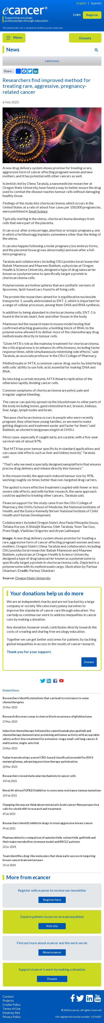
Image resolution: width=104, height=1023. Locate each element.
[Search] (96, 50)
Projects (8, 1000)
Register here (52, 899)
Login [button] (77, 14)
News (12, 49)
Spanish (96, 3)
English (81, 3)
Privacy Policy (12, 1017)
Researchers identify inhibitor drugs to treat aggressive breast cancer (48, 823)
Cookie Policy (12, 1004)
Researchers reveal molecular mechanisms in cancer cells (39, 776)
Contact (8, 996)
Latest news (52, 61)
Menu (14, 37)
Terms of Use (12, 1008)
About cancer (52, 952)
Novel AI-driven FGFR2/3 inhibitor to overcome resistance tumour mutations (52, 790)
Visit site (52, 926)
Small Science (38, 211)
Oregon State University (33, 578)
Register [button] (92, 15)
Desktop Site (11, 1012)
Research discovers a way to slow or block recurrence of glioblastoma (47, 716)
